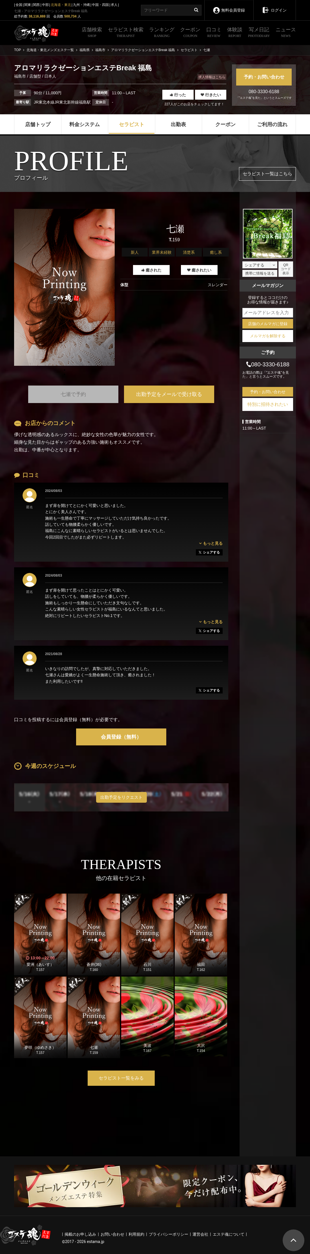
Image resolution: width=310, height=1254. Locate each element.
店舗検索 (92, 33)
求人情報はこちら (211, 77)
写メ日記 (259, 33)
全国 (18, 5)
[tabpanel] (64, 287)
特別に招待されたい (267, 404)
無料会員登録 (228, 6)
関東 (27, 5)
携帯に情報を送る (259, 273)
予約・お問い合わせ (264, 77)
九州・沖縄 (81, 5)
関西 (36, 5)
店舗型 (35, 76)
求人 (114, 5)
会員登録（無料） (121, 737)
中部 (45, 5)
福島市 (20, 76)
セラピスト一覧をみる (121, 1078)
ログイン (274, 6)
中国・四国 (100, 5)
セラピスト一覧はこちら (267, 173)
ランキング (161, 33)
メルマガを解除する (267, 336)
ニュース (286, 33)
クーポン (190, 33)
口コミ (214, 33)
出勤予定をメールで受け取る (169, 394)
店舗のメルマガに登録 (267, 323)
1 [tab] (64, 374)
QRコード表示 (286, 269)
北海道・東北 (61, 5)
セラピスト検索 (125, 33)
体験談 (234, 33)
